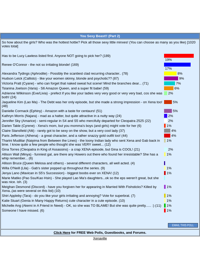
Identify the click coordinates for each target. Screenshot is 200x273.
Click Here (62, 233)
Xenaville (100, 238)
